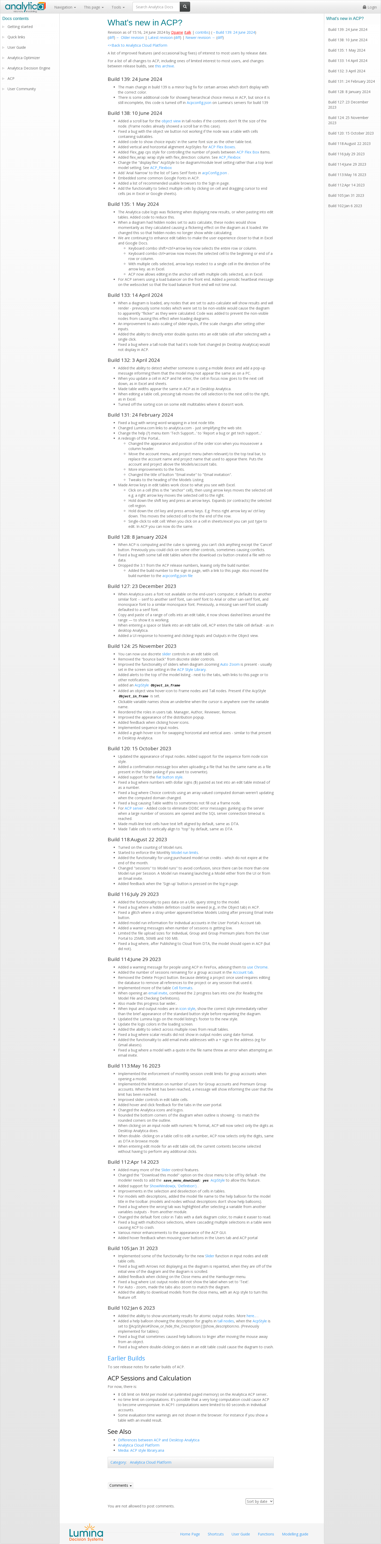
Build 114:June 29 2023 (347, 164)
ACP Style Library (191, 669)
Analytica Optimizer (24, 57)
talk (188, 32)
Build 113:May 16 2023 (347, 174)
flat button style (169, 777)
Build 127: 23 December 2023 (348, 105)
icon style (187, 1008)
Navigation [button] (65, 7)
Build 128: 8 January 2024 (349, 91)
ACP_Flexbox (229, 157)
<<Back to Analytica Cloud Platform (137, 45)
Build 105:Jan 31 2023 (346, 195)
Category (118, 1462)
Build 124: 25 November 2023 (348, 120)
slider (166, 653)
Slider (165, 1169)
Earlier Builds (126, 1358)
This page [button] (94, 7)
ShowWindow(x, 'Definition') (174, 1185)
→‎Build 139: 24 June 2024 (233, 32)
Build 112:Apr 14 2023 (346, 185)
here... (252, 1315)
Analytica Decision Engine (29, 68)
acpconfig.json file (177, 575)
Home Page (190, 1534)
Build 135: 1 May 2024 (346, 50)
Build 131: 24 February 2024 (351, 81)
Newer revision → (200, 37)
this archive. (165, 66)
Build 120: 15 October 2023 (351, 133)
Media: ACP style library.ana (141, 1450)
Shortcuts (216, 1534)
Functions (266, 1534)
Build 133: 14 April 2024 (347, 60)
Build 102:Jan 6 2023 (345, 205)
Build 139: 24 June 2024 (347, 29)
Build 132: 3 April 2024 (346, 70)
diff (111, 37)
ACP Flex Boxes (222, 146)
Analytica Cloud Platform (139, 1445)
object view (171, 120)
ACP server (134, 808)
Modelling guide (295, 1534)
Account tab (243, 972)
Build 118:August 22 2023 (349, 143)
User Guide (17, 47)
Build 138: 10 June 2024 (347, 39)
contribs (202, 32)
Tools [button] (118, 7)
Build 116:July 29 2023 (346, 153)
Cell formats (182, 987)
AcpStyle (142, 685)
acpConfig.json (215, 172)
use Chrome (257, 967)
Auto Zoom (230, 664)
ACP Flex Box (248, 152)
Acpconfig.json (199, 102)
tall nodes (226, 1320)
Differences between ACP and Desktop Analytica (158, 1439)
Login (370, 7)
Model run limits (184, 852)
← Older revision (130, 37)
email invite (157, 993)
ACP (11, 78)
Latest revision (160, 37)
